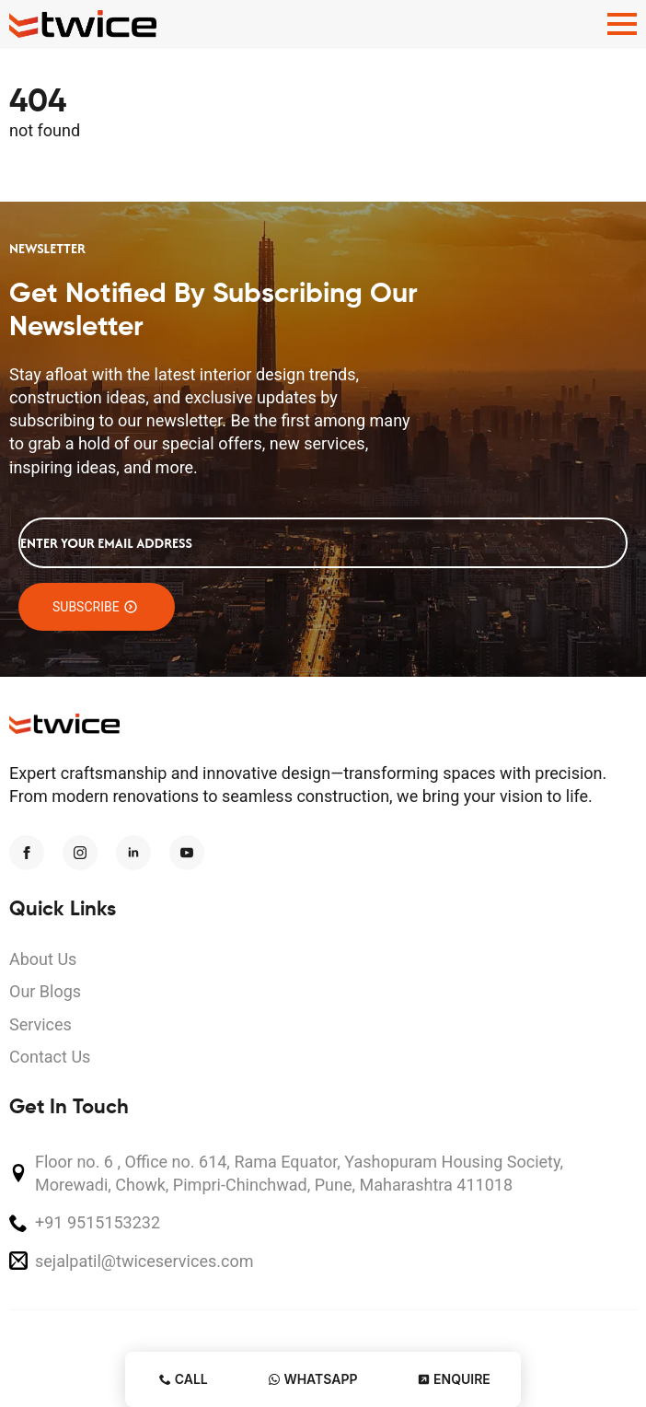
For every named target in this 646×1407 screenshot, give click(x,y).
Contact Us (49, 1056)
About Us (42, 959)
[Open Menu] (622, 24)
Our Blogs (45, 991)
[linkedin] (133, 852)
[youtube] (186, 852)
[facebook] (26, 852)
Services (40, 1024)
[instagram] (80, 852)
